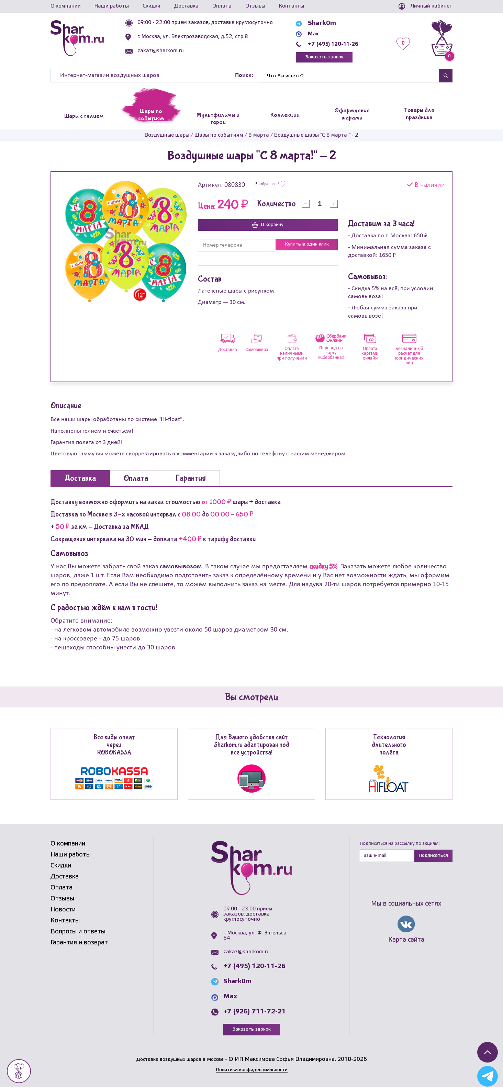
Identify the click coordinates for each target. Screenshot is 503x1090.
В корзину (268, 227)
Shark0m (324, 23)
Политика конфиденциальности (251, 1072)
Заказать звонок (332, 58)
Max (317, 34)
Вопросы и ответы (78, 933)
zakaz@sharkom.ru (170, 50)
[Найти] (349, 77)
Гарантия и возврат (79, 944)
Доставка (186, 6)
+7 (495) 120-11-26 (341, 44)
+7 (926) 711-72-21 (254, 1014)
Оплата (222, 6)
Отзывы (255, 6)
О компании (66, 6)
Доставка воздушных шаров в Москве (180, 1062)
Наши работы (111, 6)
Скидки (151, 6)
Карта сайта (406, 943)
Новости (63, 911)
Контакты (291, 6)
